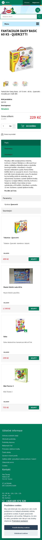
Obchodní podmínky (9, 439)
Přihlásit (26, 2)
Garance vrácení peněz (10, 456)
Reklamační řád (7, 446)
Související (8, 154)
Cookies (5, 466)
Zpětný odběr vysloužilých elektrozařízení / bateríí (19, 459)
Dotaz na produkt (9, 134)
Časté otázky (6, 452)
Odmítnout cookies (21, 533)
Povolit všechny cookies (21, 527)
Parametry (8, 148)
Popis (6, 143)
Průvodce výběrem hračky (11, 449)
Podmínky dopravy (8, 442)
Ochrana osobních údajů (10, 436)
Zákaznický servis (8, 462)
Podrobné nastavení (20, 521)
